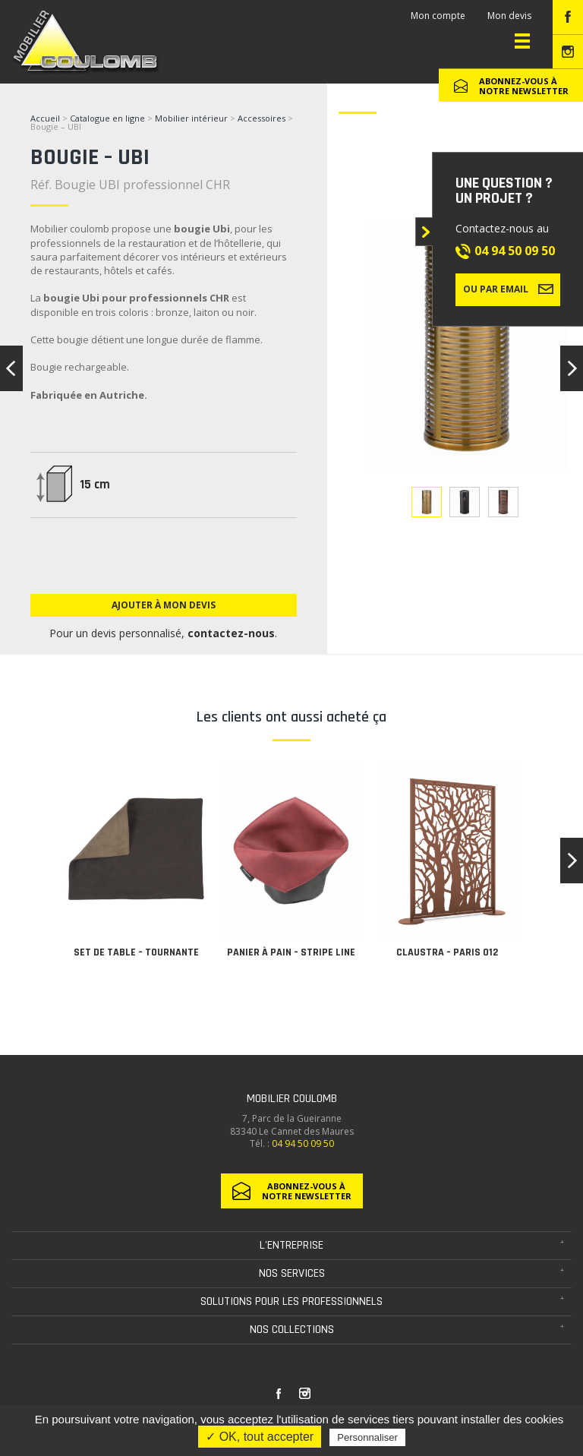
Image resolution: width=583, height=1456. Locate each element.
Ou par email (508, 288)
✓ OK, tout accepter (260, 1436)
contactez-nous (231, 633)
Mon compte (438, 15)
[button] (571, 860)
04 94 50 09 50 (514, 250)
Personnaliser (367, 1437)
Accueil (45, 118)
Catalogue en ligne (107, 118)
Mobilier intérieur (191, 118)
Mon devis (509, 15)
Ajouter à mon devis (164, 605)
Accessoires (261, 118)
